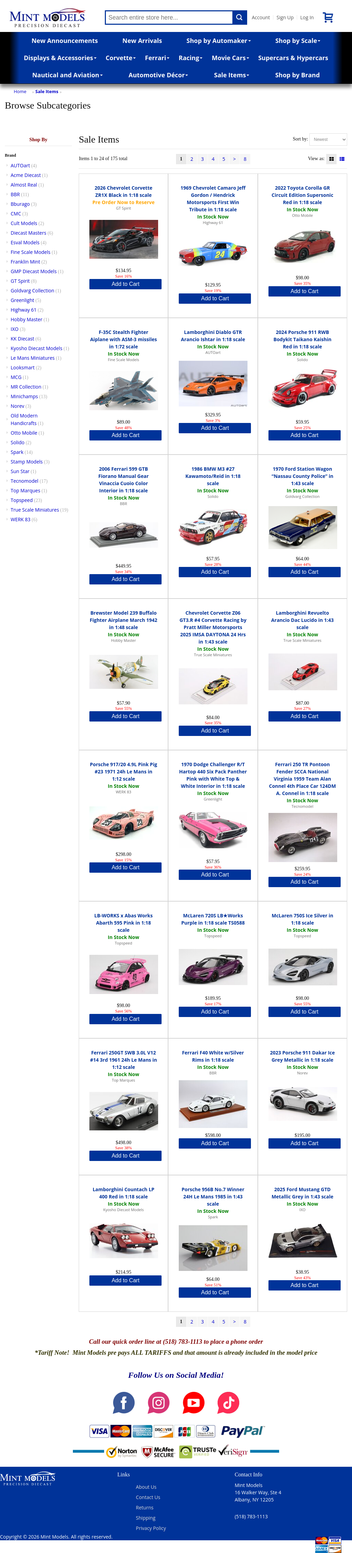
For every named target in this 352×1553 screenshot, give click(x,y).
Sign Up (285, 17)
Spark (17, 452)
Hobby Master (26, 319)
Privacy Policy (151, 1528)
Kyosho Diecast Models (36, 348)
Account (261, 17)
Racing (191, 58)
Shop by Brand (297, 75)
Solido (17, 442)
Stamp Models (27, 461)
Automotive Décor (158, 75)
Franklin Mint (25, 261)
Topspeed (22, 500)
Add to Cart (126, 284)
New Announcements (65, 40)
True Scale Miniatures (35, 509)
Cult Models (24, 223)
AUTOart (20, 165)
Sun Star (20, 471)
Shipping (145, 1518)
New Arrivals (142, 40)
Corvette (121, 58)
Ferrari (157, 58)
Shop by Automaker (219, 40)
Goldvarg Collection (32, 290)
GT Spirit (20, 281)
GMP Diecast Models (34, 271)
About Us (146, 1487)
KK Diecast (22, 338)
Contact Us (148, 1497)
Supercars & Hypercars (293, 58)
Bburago (20, 204)
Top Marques (25, 490)
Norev (17, 406)
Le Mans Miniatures (33, 358)
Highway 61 (23, 309)
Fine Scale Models (31, 252)
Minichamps (24, 396)
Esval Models (25, 242)
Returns (144, 1507)
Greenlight (22, 300)
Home (20, 91)
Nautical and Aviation (67, 75)
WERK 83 (21, 519)
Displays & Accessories (60, 58)
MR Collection (26, 386)
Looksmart (23, 367)
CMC (16, 213)
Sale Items (232, 75)
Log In (307, 17)
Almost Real (24, 184)
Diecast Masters (28, 233)
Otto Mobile (24, 432)
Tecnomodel (24, 481)
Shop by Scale (297, 40)
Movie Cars (230, 58)
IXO (15, 329)
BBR (15, 194)
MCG (16, 377)
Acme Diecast (26, 175)
